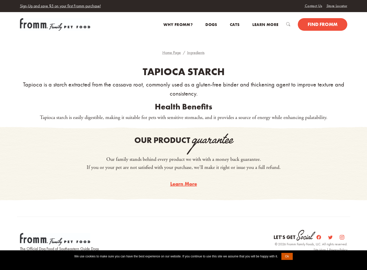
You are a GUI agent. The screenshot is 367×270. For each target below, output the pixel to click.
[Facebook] (319, 237)
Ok (287, 256)
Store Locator (337, 5)
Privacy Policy (338, 249)
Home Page (171, 52)
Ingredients (196, 52)
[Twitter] (331, 237)
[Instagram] (342, 237)
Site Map (320, 249)
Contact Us (313, 5)
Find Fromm (322, 24)
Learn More (183, 184)
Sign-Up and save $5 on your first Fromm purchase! (60, 6)
